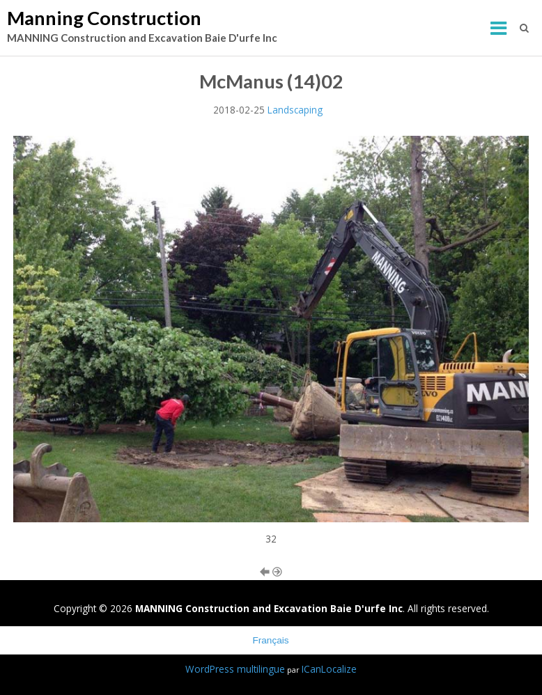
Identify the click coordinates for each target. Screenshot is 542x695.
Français (270, 640)
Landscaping (295, 109)
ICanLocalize (329, 669)
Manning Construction (104, 17)
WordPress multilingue (235, 669)
